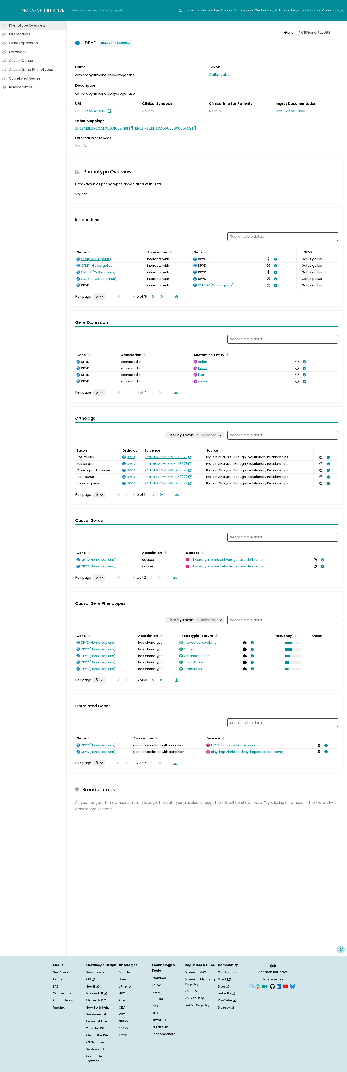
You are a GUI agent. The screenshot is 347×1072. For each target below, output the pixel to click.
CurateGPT (161, 1027)
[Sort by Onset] (325, 635)
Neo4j (92, 986)
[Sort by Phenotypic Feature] (215, 635)
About (193, 10)
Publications (62, 1000)
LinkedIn (226, 993)
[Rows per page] (99, 296)
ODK (155, 1013)
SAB (55, 986)
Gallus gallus (219, 74)
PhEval (157, 985)
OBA (122, 1007)
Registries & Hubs (305, 10)
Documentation (99, 1014)
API (90, 979)
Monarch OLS (195, 972)
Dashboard (95, 1049)
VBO (122, 1014)
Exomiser (159, 978)
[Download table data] (175, 296)
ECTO (123, 1035)
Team (57, 979)
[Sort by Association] (169, 252)
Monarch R (96, 993)
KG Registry (194, 998)
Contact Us (61, 993)
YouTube (227, 1000)
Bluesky (226, 1007)
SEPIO (123, 1028)
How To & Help (97, 1007)
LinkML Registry (197, 1005)
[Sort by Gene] (88, 252)
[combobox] (127, 10)
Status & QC (96, 1000)
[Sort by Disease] (202, 552)
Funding (58, 1007)
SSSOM (157, 999)
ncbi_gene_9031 (290, 111)
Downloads (95, 972)
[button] (292, 643)
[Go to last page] (160, 296)
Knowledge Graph (216, 10)
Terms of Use (96, 1021)
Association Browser (95, 1058)
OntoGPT (159, 1020)
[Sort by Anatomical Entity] (226, 354)
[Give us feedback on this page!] (341, 949)
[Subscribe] (251, 986)
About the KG (97, 1035)
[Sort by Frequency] (294, 635)
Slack (224, 979)
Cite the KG (95, 1028)
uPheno (125, 986)
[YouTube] (285, 986)
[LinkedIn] (279, 986)
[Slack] (257, 986)
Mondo (124, 972)
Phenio (124, 1000)
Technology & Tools (272, 10)
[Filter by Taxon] (194, 435)
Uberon (125, 979)
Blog (223, 986)
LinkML (157, 992)
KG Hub (191, 991)
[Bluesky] (292, 986)
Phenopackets (163, 1034)
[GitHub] (272, 986)
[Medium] (265, 986)
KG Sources (95, 1042)
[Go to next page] (152, 296)
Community (332, 10)
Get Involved (228, 972)
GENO (123, 1021)
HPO (122, 993)
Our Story (60, 972)
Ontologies (243, 10)
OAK (155, 1006)
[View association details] (275, 259)
